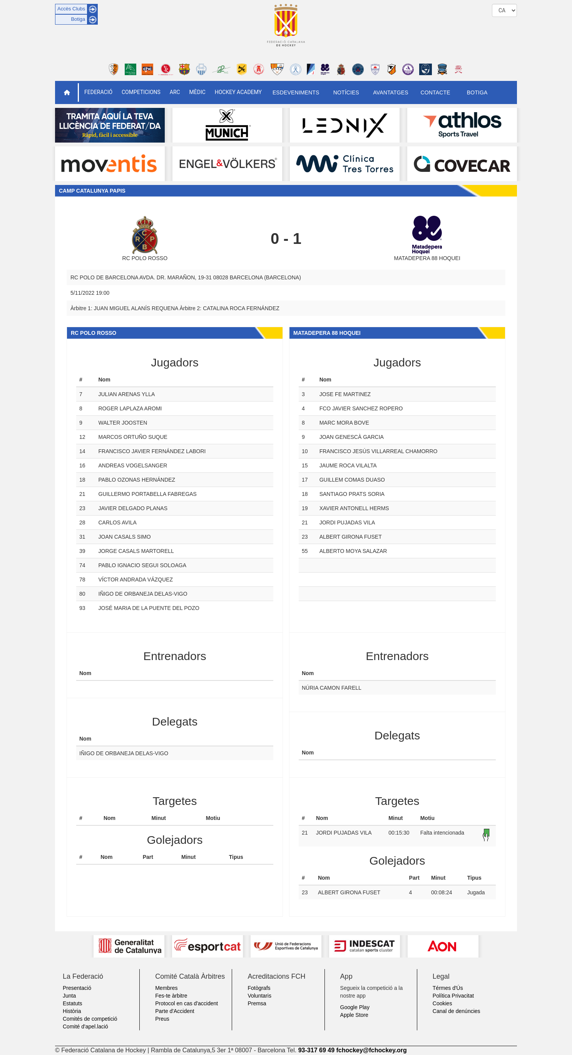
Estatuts (72, 1003)
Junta (69, 996)
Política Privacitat (453, 996)
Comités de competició (90, 1019)
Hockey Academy (238, 92)
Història (72, 1011)
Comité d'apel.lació (85, 1026)
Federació (98, 92)
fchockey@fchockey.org (371, 1050)
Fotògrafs (259, 988)
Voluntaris (259, 996)
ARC (175, 92)
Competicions (141, 92)
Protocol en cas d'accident (186, 1003)
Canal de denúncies (456, 1011)
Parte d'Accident (174, 1011)
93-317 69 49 (316, 1050)
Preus (162, 1019)
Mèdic (197, 92)
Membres (166, 988)
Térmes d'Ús (448, 988)
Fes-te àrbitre (171, 996)
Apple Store (354, 1015)
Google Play (355, 1007)
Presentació (77, 988)
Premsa (257, 1003)
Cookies (442, 1003)
